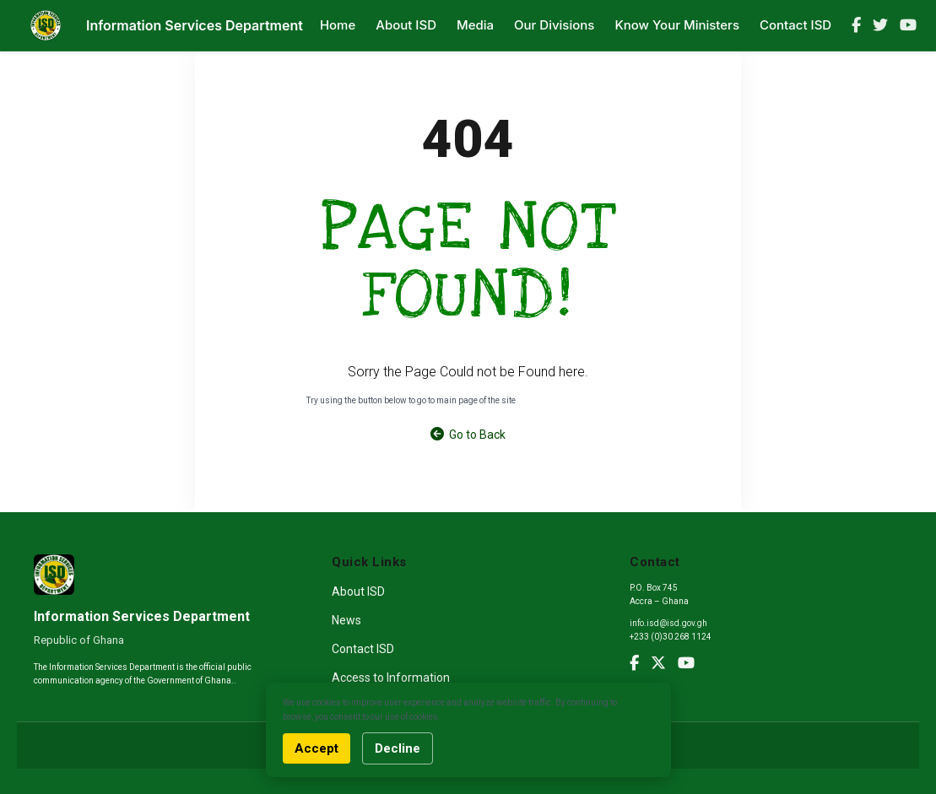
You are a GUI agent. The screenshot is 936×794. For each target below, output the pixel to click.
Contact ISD (795, 25)
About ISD (406, 25)
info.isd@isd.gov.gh (668, 623)
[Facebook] (856, 25)
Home (337, 25)
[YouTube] (908, 25)
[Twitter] (880, 25)
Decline (397, 748)
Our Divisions (554, 25)
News (346, 620)
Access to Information (391, 677)
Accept (316, 748)
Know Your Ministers (676, 25)
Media (475, 25)
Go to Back (468, 434)
